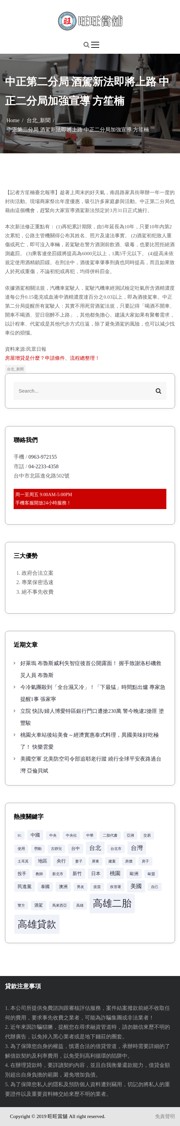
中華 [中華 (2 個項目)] (89, 835)
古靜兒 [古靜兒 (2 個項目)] (56, 849)
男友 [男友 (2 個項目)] (80, 887)
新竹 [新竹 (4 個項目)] (77, 873)
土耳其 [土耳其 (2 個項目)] (23, 861)
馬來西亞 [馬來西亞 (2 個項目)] (59, 905)
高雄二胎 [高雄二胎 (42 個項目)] (112, 903)
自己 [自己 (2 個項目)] (154, 887)
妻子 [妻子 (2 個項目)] (79, 861)
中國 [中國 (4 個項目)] (35, 835)
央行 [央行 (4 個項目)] (61, 860)
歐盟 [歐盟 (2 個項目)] (151, 874)
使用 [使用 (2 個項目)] (21, 849)
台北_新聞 (15, 369)
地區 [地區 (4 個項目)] (42, 860)
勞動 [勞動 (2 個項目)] (38, 849)
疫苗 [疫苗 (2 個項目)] (97, 887)
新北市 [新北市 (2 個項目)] (57, 874)
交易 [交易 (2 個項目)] (147, 835)
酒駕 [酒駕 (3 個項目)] (38, 905)
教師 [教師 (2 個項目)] (39, 874)
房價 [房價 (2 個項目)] (128, 861)
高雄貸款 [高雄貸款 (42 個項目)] (37, 924)
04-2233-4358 (43, 466)
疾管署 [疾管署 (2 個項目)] (115, 887)
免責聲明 (165, 1116)
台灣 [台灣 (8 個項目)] (137, 848)
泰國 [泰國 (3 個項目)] (45, 886)
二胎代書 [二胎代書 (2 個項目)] (110, 835)
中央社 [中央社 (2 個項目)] (71, 835)
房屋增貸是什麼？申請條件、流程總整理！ (52, 358)
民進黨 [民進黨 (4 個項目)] (25, 886)
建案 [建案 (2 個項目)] (112, 861)
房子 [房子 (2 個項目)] (145, 861)
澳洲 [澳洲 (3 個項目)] (63, 886)
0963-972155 (42, 457)
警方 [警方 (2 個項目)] (21, 905)
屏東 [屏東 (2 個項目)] (95, 861)
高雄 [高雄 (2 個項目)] (80, 905)
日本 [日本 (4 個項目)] (95, 873)
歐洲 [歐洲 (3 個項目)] (134, 873)
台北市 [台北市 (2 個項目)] (115, 849)
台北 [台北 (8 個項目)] (95, 848)
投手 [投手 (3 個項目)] (22, 873)
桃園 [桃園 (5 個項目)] (115, 873)
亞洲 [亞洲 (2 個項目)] (130, 835)
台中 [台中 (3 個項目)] (75, 848)
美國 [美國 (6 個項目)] (136, 886)
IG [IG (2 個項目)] (19, 835)
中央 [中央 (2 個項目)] (53, 835)
